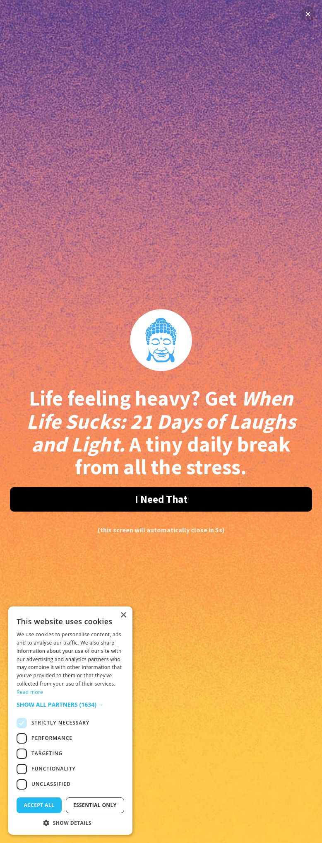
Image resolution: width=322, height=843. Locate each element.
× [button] (123, 615)
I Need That (161, 499)
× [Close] (308, 13)
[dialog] (70, 720)
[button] (70, 704)
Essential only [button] (95, 805)
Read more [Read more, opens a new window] (30, 692)
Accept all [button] (39, 805)
